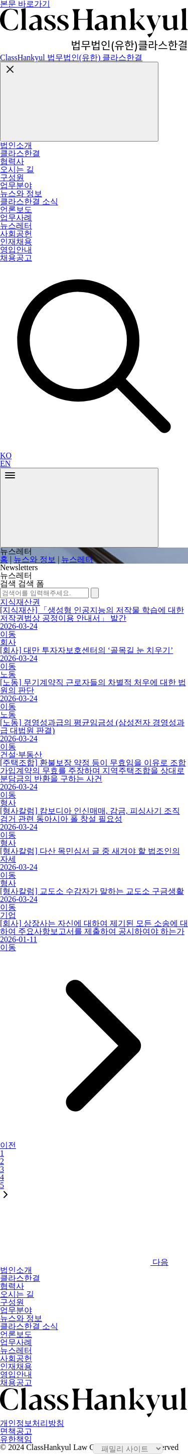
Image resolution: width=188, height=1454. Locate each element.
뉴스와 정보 (35, 559)
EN (5, 463)
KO (6, 455)
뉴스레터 (77, 559)
